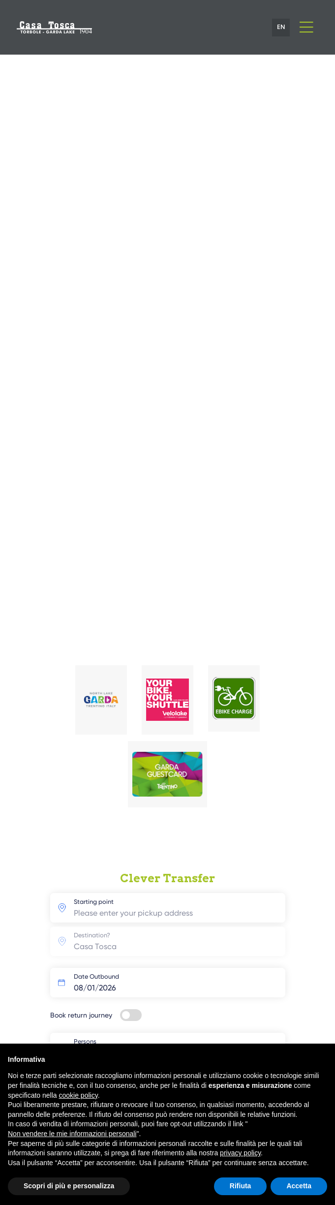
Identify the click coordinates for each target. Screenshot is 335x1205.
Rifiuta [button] (240, 1186)
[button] (281, 27)
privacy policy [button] (240, 1153)
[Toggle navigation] (306, 27)
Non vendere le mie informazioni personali (72, 1134)
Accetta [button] (298, 1186)
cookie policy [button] (78, 1095)
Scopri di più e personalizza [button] (69, 1186)
